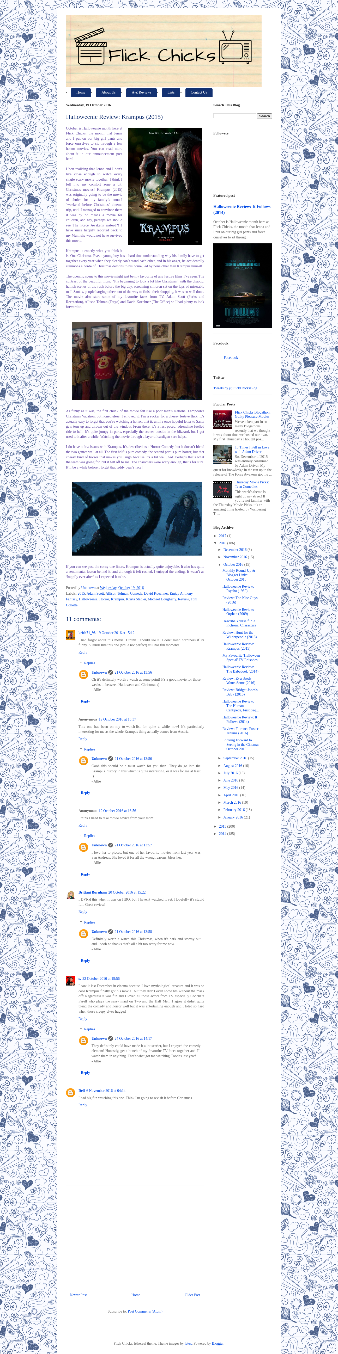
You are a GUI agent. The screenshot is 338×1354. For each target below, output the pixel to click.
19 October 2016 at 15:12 (115, 633)
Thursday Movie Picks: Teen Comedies (252, 484)
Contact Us (199, 92)
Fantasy (71, 599)
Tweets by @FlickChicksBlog (235, 388)
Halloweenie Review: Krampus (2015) (238, 646)
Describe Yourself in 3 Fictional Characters (239, 623)
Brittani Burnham (93, 892)
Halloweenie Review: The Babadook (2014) (240, 669)
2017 (223, 536)
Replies (89, 663)
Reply (83, 652)
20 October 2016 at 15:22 (127, 892)
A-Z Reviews (141, 92)
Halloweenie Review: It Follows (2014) (239, 719)
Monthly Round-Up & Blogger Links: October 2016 (238, 575)
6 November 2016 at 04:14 (105, 1091)
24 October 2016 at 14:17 (133, 1039)
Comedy (136, 593)
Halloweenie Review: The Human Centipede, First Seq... (240, 705)
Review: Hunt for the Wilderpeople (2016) (239, 635)
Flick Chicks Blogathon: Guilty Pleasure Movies (253, 414)
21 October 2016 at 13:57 (133, 845)
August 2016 (233, 766)
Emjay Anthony (181, 593)
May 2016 (231, 788)
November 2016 (235, 557)
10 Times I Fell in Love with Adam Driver (252, 449)
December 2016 (235, 550)
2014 (223, 834)
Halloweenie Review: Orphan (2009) (238, 612)
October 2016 (233, 565)
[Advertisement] (135, 1237)
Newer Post (78, 1295)
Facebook (231, 358)
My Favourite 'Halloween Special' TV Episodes (241, 658)
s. (80, 979)
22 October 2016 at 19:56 (101, 979)
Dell (82, 1091)
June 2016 (231, 780)
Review (183, 599)
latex (188, 1343)
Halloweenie (88, 599)
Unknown (99, 672)
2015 (81, 593)
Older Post (193, 1295)
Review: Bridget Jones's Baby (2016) (240, 692)
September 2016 (235, 758)
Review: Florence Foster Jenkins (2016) (240, 731)
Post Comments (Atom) (145, 1311)
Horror (104, 599)
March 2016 (232, 802)
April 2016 (231, 795)
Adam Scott (95, 593)
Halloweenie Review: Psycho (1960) (238, 588)
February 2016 (234, 810)
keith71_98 (87, 633)
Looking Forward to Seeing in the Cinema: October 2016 (240, 744)
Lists (170, 92)
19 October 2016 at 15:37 (117, 719)
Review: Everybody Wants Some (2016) (238, 680)
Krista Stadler (136, 599)
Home (80, 92)
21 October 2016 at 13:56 (133, 672)
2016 (223, 543)
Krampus (117, 599)
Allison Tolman (117, 593)
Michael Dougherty (162, 599)
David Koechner (156, 593)
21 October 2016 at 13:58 (133, 932)
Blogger (217, 1343)
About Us (108, 92)
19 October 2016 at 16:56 (117, 811)
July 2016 (230, 773)
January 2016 (233, 817)
